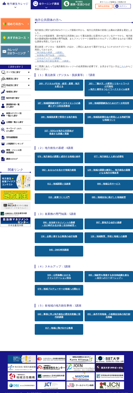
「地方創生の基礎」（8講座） (49, 52)
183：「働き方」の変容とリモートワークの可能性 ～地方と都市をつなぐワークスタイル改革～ (108, 87)
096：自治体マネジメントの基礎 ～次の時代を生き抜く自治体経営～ (59, 224)
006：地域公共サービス (108, 184)
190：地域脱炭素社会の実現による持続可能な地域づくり (108, 118)
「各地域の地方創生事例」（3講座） (53, 61)
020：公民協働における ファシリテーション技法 (59, 276)
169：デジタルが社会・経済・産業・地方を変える (59, 85)
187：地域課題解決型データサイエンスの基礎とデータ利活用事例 (59, 104)
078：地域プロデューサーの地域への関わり (59, 289)
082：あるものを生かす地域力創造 (59, 170)
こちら (122, 66)
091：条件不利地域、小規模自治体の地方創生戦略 (108, 315)
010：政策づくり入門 (58, 197)
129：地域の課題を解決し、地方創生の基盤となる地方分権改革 (108, 171)
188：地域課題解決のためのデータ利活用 (108, 103)
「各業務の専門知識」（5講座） (50, 55)
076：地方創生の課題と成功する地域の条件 (59, 156)
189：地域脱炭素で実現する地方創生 (59, 117)
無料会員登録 (104, 6)
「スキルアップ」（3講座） (48, 58)
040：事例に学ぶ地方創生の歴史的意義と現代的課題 (59, 315)
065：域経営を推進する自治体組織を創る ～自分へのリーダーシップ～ (108, 276)
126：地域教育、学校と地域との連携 (109, 236)
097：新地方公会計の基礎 (108, 222)
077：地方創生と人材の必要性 (109, 156)
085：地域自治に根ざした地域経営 (109, 197)
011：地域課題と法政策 (59, 184)
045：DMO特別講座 (59, 250)
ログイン (123, 6)
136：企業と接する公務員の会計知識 (59, 236)
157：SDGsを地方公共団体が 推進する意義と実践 (58, 132)
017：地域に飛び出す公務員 (59, 328)
